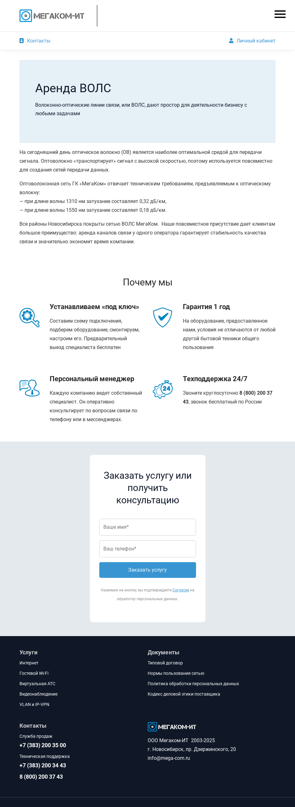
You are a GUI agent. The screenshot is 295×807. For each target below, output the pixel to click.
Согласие (180, 590)
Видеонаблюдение (38, 694)
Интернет (29, 662)
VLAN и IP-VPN (34, 704)
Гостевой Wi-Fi (33, 673)
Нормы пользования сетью (176, 673)
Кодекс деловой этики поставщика (184, 694)
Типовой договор (165, 662)
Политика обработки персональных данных (193, 683)
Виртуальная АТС (37, 683)
